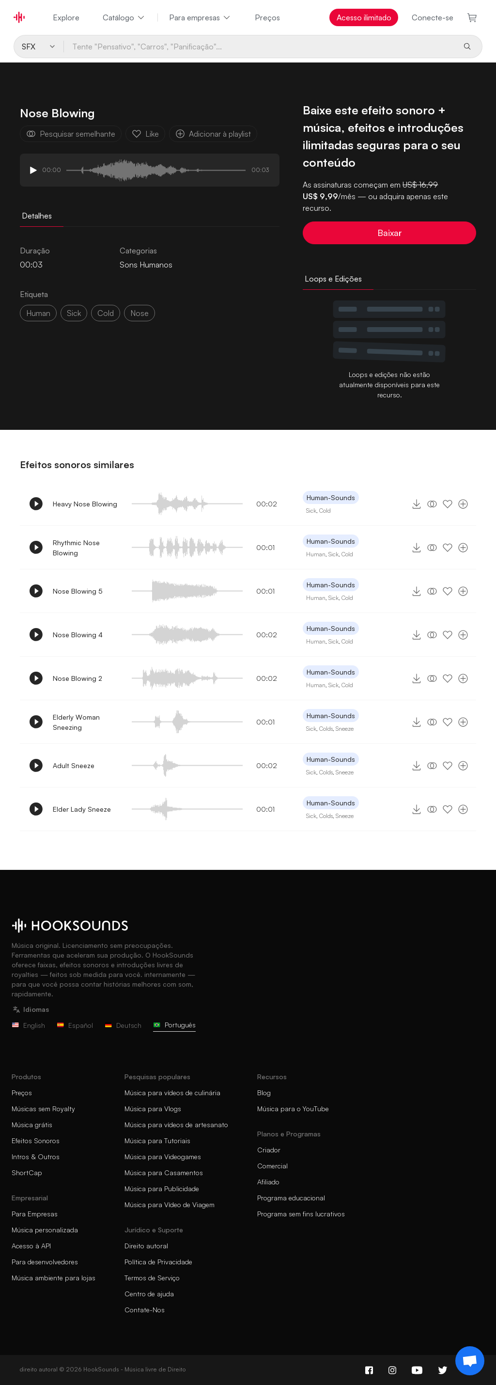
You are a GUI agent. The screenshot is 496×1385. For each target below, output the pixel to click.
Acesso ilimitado (364, 17)
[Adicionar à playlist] (463, 504)
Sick (311, 510)
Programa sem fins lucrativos (301, 1214)
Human (38, 313)
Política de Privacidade (158, 1262)
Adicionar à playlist (213, 134)
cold (105, 313)
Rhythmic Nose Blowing (76, 547)
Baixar (389, 232)
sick (74, 313)
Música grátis (32, 1124)
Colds (326, 728)
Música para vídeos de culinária (172, 1092)
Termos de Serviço (152, 1278)
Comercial (272, 1166)
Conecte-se (432, 17)
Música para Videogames (162, 1156)
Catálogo (124, 17)
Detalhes (37, 215)
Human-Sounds (331, 497)
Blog (264, 1092)
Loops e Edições (333, 278)
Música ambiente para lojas (53, 1278)
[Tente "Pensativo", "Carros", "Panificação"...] (259, 46)
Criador (268, 1150)
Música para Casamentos (163, 1172)
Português (174, 1025)
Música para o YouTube (293, 1108)
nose (139, 313)
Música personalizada (45, 1230)
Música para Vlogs (152, 1108)
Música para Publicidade (161, 1188)
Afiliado (268, 1182)
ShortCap (27, 1172)
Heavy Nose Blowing (85, 504)
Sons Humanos (146, 264)
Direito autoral (146, 1246)
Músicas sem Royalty (43, 1108)
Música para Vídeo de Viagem (169, 1204)
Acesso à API (31, 1246)
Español (75, 1025)
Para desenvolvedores (45, 1262)
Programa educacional (291, 1198)
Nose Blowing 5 (78, 591)
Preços (267, 17)
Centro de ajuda (149, 1294)
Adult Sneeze (73, 765)
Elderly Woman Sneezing (76, 722)
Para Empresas (35, 1214)
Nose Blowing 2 (77, 678)
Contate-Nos (144, 1310)
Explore (66, 17)
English (28, 1025)
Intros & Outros (36, 1156)
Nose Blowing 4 (78, 634)
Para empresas (200, 17)
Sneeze (345, 728)
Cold (325, 510)
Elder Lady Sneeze (82, 809)
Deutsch (123, 1025)
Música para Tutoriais (157, 1140)
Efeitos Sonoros (36, 1140)
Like (145, 134)
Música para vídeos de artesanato (176, 1124)
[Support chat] (469, 1360)
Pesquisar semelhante (70, 134)
